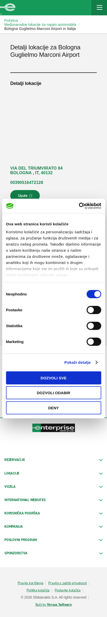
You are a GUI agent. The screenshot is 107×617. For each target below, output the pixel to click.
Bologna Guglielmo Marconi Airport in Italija (40, 29)
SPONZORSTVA (53, 553)
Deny (53, 407)
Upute (26, 197)
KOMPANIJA (53, 526)
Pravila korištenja (30, 583)
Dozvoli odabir (53, 393)
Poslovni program (53, 539)
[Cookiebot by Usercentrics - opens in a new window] (78, 206)
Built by (53, 604)
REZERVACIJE (53, 459)
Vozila (53, 486)
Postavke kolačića (68, 590)
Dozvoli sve (53, 378)
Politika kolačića (38, 590)
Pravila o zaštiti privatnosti (67, 583)
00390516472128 (26, 182)
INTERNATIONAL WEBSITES (53, 500)
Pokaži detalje (77, 362)
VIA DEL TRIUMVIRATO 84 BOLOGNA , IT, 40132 (36, 170)
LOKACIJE (53, 473)
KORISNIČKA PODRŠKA (53, 513)
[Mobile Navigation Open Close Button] (99, 7)
